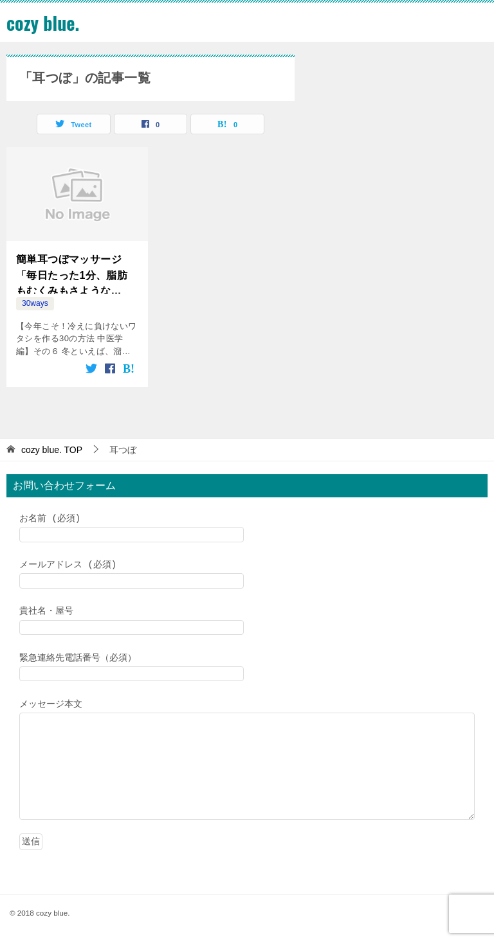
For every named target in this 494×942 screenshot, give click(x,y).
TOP (51, 450)
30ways (35, 303)
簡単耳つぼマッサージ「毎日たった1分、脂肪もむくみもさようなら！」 (71, 274)
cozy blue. (45, 22)
